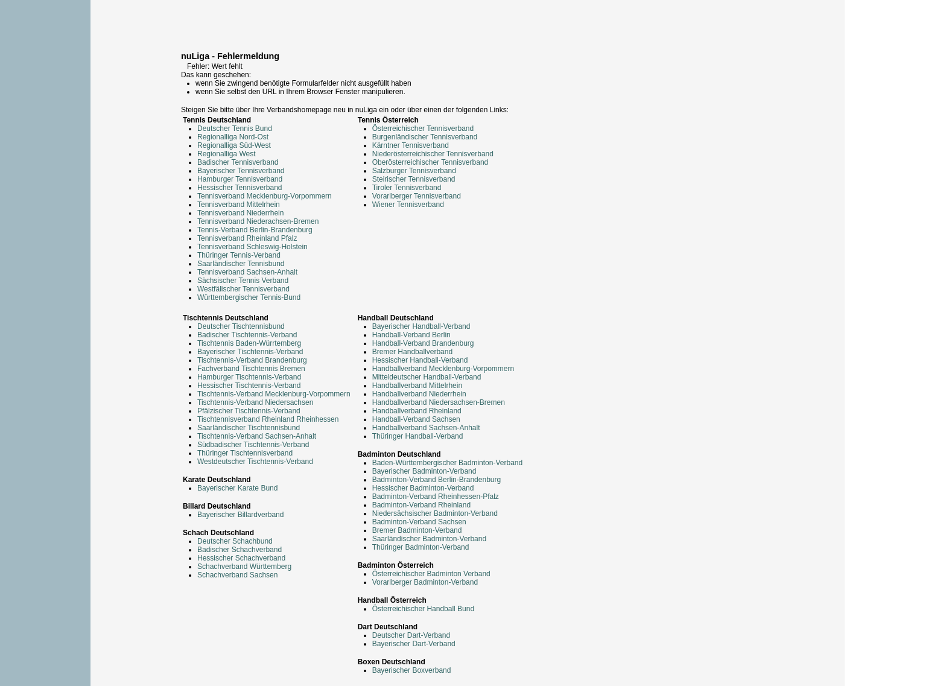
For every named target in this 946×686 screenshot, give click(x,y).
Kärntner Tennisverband (410, 145)
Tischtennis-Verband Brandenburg (252, 360)
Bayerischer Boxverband (411, 670)
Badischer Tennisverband (238, 162)
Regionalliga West (226, 154)
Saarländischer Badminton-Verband (429, 539)
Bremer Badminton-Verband (417, 530)
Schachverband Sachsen (237, 575)
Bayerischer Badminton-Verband (424, 471)
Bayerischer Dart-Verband (414, 644)
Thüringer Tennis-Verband (239, 255)
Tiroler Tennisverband (407, 187)
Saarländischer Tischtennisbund (248, 428)
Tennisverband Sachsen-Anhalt (247, 272)
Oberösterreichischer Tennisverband (430, 162)
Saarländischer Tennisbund (241, 263)
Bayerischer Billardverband (240, 514)
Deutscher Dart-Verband (411, 635)
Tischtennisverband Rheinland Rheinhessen (267, 419)
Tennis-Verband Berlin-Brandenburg (255, 230)
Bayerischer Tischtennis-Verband (250, 352)
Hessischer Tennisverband (239, 187)
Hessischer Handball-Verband (420, 360)
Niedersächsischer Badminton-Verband (435, 513)
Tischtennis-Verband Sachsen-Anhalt (256, 436)
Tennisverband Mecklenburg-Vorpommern (264, 196)
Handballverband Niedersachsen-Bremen (438, 402)
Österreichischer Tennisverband (423, 128)
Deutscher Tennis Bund (234, 128)
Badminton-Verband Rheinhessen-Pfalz (435, 496)
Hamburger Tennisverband (239, 179)
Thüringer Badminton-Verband (420, 547)
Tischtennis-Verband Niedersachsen (255, 402)
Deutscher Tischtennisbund (241, 326)
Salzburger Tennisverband (414, 171)
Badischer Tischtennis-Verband (247, 335)
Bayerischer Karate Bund (237, 488)
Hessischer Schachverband (241, 558)
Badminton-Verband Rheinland (421, 505)
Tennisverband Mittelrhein (238, 204)
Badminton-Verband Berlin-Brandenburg (436, 479)
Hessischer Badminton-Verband (423, 488)
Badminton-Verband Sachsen (419, 522)
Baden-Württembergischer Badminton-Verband (447, 463)
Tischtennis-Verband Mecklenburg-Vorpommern (274, 394)
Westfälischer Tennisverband (243, 289)
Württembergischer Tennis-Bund (248, 297)
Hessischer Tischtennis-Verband (248, 385)
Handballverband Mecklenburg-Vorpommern (443, 368)
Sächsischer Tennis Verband (242, 280)
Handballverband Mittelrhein (417, 385)
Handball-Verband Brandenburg (423, 343)
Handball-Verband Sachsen (416, 419)
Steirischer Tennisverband (414, 179)
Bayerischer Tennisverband (241, 171)
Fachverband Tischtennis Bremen (251, 368)
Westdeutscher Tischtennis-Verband (255, 461)
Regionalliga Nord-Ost (232, 137)
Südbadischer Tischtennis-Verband (253, 444)
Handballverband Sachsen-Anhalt (426, 428)
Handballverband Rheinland (417, 411)
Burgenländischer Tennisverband (425, 137)
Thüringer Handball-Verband (417, 436)
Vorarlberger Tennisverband (416, 196)
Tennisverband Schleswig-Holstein (252, 247)
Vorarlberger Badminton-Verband (425, 582)
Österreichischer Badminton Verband (431, 574)
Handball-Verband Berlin (411, 335)
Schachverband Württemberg (244, 566)
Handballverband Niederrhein (419, 394)
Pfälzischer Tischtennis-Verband (248, 411)
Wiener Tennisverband (408, 204)
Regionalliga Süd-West (234, 145)
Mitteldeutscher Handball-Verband (426, 377)
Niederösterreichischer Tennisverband (433, 154)
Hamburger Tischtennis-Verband (249, 377)
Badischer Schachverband (239, 549)
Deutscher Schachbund (235, 541)
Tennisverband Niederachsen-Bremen (258, 221)
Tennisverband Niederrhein (240, 213)
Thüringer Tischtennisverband (245, 453)
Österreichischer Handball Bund (423, 609)
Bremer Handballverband (412, 352)
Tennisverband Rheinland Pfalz (247, 238)
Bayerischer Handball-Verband (421, 326)
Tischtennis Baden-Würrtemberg (249, 343)
